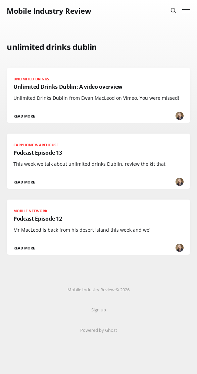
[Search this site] (173, 11)
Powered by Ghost (98, 330)
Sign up (98, 310)
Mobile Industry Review (49, 10)
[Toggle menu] (186, 11)
